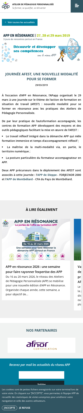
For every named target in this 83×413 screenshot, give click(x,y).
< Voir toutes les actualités (20, 22)
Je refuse (24, 407)
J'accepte (9, 407)
